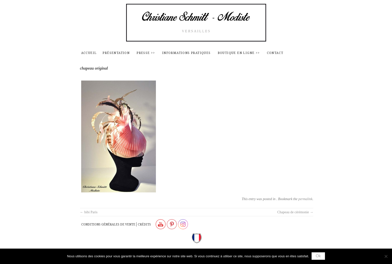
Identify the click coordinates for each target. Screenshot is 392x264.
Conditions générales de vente (108, 224)
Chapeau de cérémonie (295, 212)
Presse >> (146, 53)
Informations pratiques (186, 53)
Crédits (144, 224)
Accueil (89, 53)
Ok (318, 256)
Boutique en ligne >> (239, 53)
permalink (305, 199)
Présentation (116, 53)
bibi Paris (89, 212)
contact (275, 53)
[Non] (385, 256)
